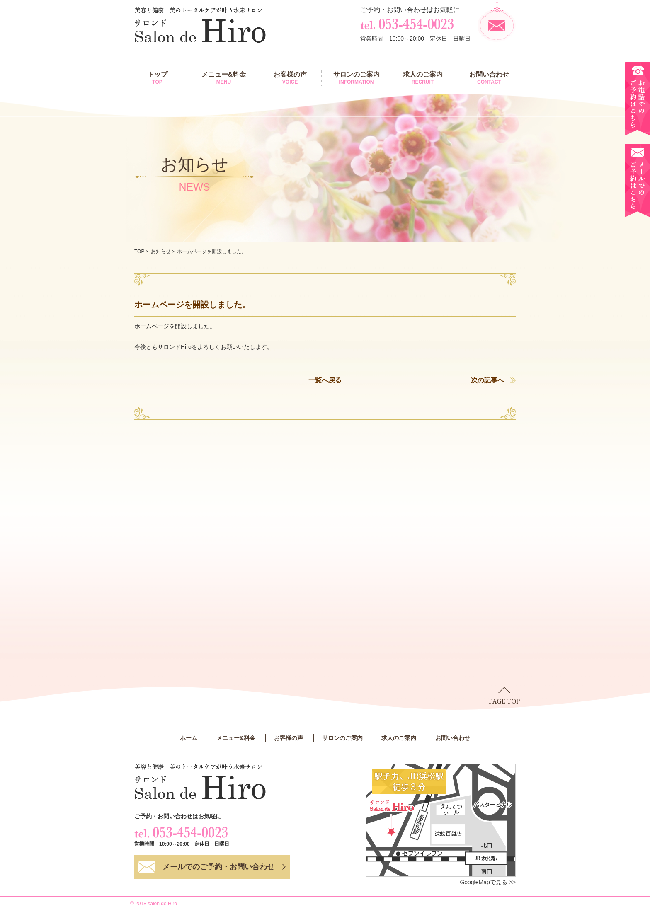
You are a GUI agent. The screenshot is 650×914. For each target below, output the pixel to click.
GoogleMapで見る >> (488, 882)
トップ (157, 78)
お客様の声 (290, 78)
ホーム (188, 738)
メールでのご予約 (218, 867)
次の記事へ (487, 380)
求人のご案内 (422, 78)
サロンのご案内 (356, 78)
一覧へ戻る (325, 380)
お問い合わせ (489, 78)
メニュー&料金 (223, 78)
